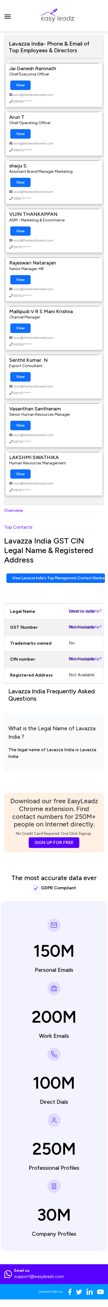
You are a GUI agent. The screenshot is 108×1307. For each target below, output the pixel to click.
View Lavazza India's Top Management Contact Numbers (58, 578)
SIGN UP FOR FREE (54, 842)
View (20, 85)
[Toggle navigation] (7, 15)
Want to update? (85, 611)
